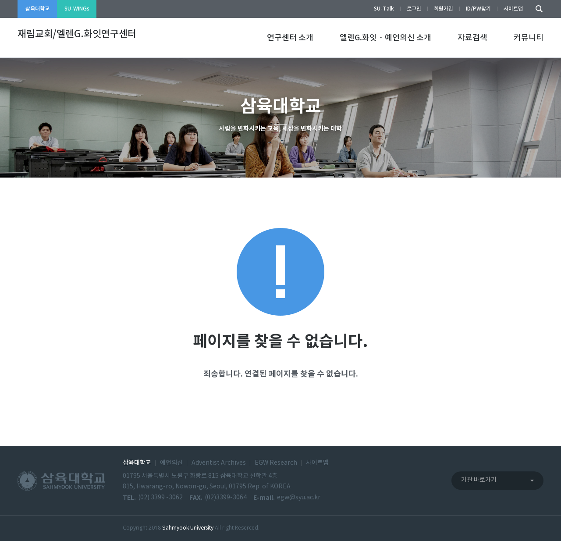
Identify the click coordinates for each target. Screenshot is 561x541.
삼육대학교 (37, 9)
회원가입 (443, 9)
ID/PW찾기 (478, 9)
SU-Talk (384, 9)
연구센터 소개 (290, 38)
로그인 (414, 9)
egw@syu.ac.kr (298, 497)
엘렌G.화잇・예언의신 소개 (385, 38)
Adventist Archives (219, 462)
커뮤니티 (528, 38)
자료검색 (472, 38)
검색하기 (536, 9)
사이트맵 (513, 9)
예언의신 (171, 462)
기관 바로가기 (479, 480)
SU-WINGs (76, 9)
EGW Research (276, 462)
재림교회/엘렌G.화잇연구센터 (77, 34)
